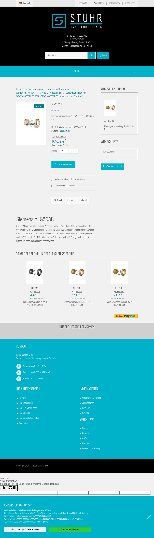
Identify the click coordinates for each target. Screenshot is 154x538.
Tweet (58, 200)
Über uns (86, 444)
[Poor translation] (12, 488)
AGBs (84, 438)
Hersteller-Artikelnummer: (62, 127)
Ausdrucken (80, 179)
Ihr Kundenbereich (28, 388)
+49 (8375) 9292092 (77, 36)
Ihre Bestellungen (26, 403)
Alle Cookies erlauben (70, 530)
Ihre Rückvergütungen (28, 408)
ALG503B (109, 121)
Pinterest (83, 200)
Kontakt (85, 428)
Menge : (54, 151)
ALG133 (77, 288)
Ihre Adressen (24, 413)
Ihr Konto (82, 3)
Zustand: (54, 131)
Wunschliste (98, 3)
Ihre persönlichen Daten (29, 418)
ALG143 (119, 288)
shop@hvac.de (77, 39)
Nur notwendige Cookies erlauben (25, 530)
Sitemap (85, 413)
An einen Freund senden (65, 186)
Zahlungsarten (88, 403)
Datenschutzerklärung (91, 449)
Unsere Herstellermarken (77, 326)
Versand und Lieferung (91, 398)
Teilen (70, 200)
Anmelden (130, 3)
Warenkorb (114, 3)
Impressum (87, 433)
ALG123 (35, 288)
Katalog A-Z (87, 408)
